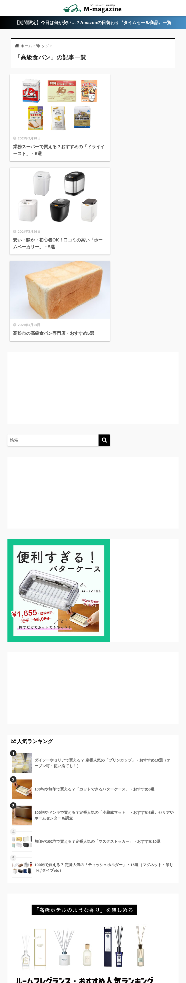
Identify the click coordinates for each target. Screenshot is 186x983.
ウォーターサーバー (90, 960)
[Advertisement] (53, 281)
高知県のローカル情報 (145, 953)
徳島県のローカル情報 (101, 953)
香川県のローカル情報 (58, 953)
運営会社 (149, 960)
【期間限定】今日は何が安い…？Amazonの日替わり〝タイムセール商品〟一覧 (93, 22)
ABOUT (25, 953)
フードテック (124, 960)
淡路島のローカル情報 (48, 960)
